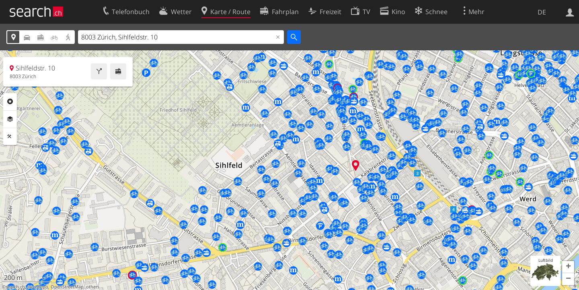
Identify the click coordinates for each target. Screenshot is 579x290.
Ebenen (10, 119)
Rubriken (10, 101)
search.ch (15, 287)
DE (542, 12)
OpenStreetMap (67, 287)
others (92, 287)
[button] (568, 267)
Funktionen (10, 136)
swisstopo (37, 287)
